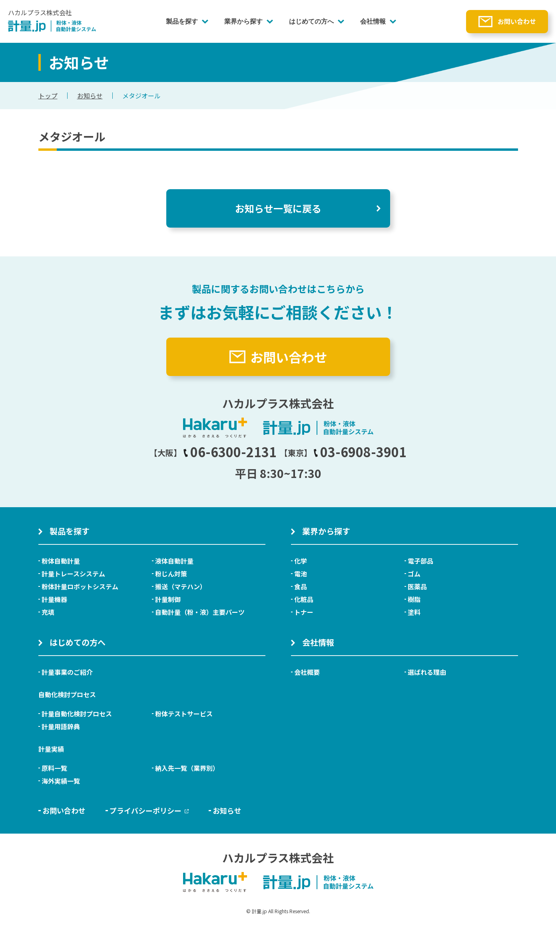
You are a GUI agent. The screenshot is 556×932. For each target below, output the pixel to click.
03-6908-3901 (360, 451)
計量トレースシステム (73, 573)
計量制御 (168, 599)
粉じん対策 (171, 573)
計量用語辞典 (61, 726)
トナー (303, 612)
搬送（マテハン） (180, 586)
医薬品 (417, 586)
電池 (300, 573)
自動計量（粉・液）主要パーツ (200, 612)
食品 (300, 586)
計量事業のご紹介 (67, 672)
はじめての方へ (311, 21)
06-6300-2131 (230, 451)
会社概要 (307, 672)
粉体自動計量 (61, 561)
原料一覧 (54, 768)
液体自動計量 (174, 561)
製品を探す (182, 21)
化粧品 (303, 599)
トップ (48, 95)
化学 (300, 561)
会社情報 (373, 21)
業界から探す (243, 21)
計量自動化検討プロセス (77, 713)
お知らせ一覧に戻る (278, 208)
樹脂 (414, 599)
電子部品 (420, 561)
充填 (48, 612)
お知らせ (90, 95)
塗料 (414, 612)
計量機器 (54, 599)
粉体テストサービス (184, 713)
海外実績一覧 (61, 781)
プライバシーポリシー (149, 810)
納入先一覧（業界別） (187, 768)
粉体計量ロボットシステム (80, 586)
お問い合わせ (517, 21)
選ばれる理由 (427, 672)
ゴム (414, 573)
